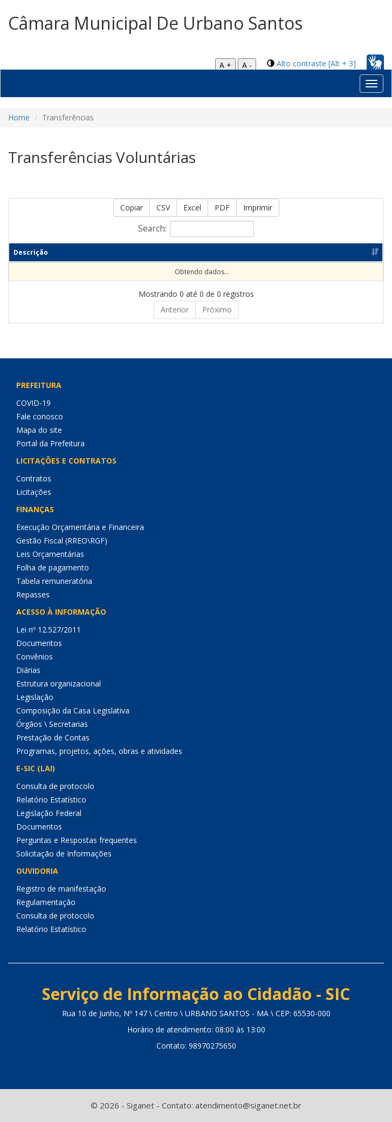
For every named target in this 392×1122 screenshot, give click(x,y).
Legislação (34, 697)
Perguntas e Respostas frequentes (76, 840)
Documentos (39, 643)
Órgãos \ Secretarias (52, 724)
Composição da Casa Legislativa (72, 710)
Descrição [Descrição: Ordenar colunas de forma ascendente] (30, 252)
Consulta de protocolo (55, 786)
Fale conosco (39, 416)
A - (247, 65)
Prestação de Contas (53, 737)
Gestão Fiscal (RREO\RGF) (61, 540)
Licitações (33, 492)
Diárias (28, 670)
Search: (196, 229)
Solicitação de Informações (64, 853)
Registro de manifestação (61, 888)
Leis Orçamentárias (50, 554)
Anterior (175, 309)
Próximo (217, 309)
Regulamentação (45, 902)
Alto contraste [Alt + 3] (316, 63)
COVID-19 (33, 403)
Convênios (34, 656)
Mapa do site (39, 430)
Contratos (33, 478)
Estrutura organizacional (58, 683)
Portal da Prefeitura (50, 443)
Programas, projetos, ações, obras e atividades (99, 751)
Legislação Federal (48, 813)
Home (19, 117)
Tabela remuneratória (54, 581)
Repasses (33, 594)
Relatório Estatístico (51, 799)
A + (225, 65)
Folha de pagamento (52, 567)
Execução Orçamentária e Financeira (80, 527)
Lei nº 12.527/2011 (48, 629)
